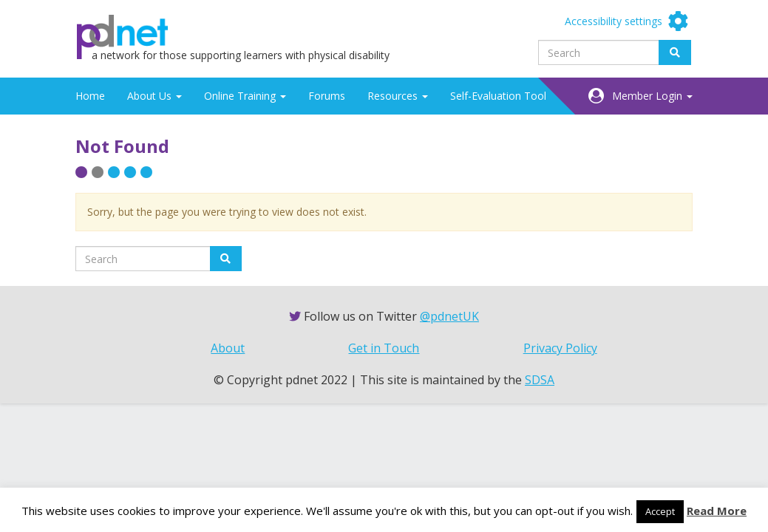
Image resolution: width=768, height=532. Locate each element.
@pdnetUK (449, 316)
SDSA (539, 380)
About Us (154, 96)
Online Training (245, 96)
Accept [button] (660, 511)
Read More (717, 510)
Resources (397, 96)
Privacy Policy (560, 348)
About (228, 348)
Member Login (652, 96)
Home (90, 96)
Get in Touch (383, 348)
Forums (326, 96)
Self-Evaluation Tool (498, 96)
